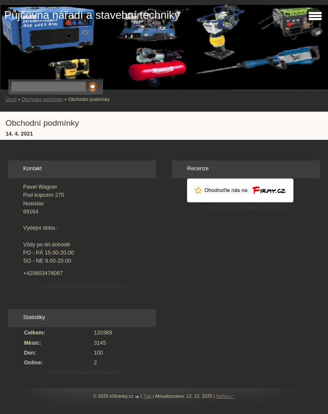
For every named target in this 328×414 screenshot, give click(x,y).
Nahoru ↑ (225, 396)
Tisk (147, 396)
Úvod (11, 99)
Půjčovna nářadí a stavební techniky (92, 15)
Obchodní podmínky (42, 99)
